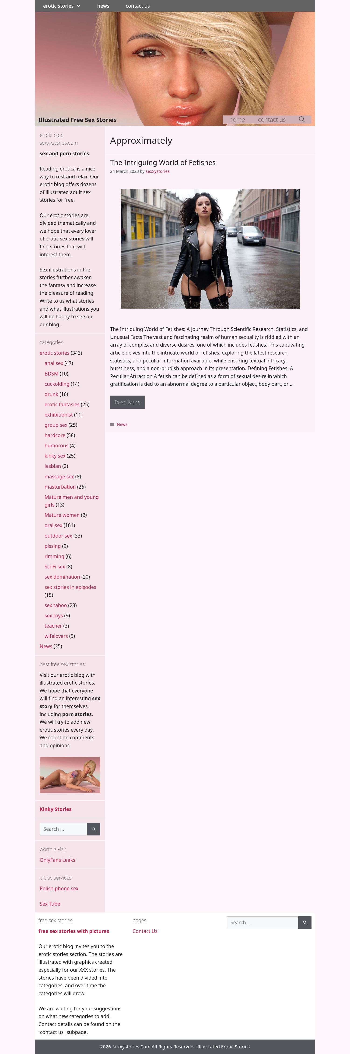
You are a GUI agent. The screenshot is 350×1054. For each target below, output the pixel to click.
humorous (56, 445)
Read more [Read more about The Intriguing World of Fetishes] (127, 402)
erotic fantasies (62, 404)
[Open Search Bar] (302, 119)
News (103, 6)
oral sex (53, 525)
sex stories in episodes (70, 587)
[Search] (93, 829)
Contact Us (138, 6)
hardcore (55, 435)
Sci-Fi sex (55, 566)
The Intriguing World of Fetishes (163, 162)
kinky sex (55, 455)
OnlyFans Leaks (57, 860)
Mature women (62, 515)
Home (237, 119)
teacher (53, 626)
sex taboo (56, 605)
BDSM (52, 373)
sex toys (54, 615)
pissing (53, 546)
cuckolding (57, 384)
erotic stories (66, 6)
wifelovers (56, 636)
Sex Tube (50, 904)
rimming (54, 556)
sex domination (62, 577)
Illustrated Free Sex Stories (77, 120)
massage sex (59, 476)
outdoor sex (58, 535)
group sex (56, 425)
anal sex (54, 363)
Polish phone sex (59, 888)
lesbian (53, 466)
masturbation (60, 487)
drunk (51, 394)
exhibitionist (59, 414)
